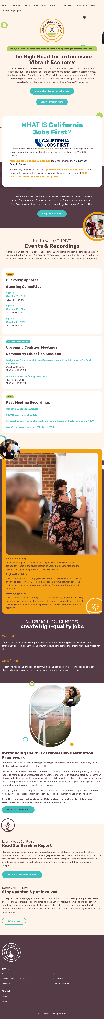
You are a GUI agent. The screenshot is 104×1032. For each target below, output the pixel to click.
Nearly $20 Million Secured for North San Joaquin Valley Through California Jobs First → (52, 49)
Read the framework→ (18, 810)
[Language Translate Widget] (11, 10)
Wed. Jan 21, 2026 (15, 322)
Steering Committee (85, 5)
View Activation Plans (52, 102)
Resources (67, 5)
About (5, 5)
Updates (16, 5)
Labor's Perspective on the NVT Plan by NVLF (30, 427)
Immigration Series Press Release (52, 91)
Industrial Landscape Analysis (22, 409)
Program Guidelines (52, 213)
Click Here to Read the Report (22, 875)
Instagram (6, 1001)
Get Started (14, 921)
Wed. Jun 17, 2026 (15, 296)
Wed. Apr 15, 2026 (15, 309)
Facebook (5, 997)
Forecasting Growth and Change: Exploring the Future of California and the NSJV (50, 421)
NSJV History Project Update (21, 415)
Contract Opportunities (35, 5)
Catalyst (54, 5)
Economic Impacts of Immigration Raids (27, 376)
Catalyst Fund (58, 978)
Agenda (10, 293)
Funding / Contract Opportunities (14, 978)
